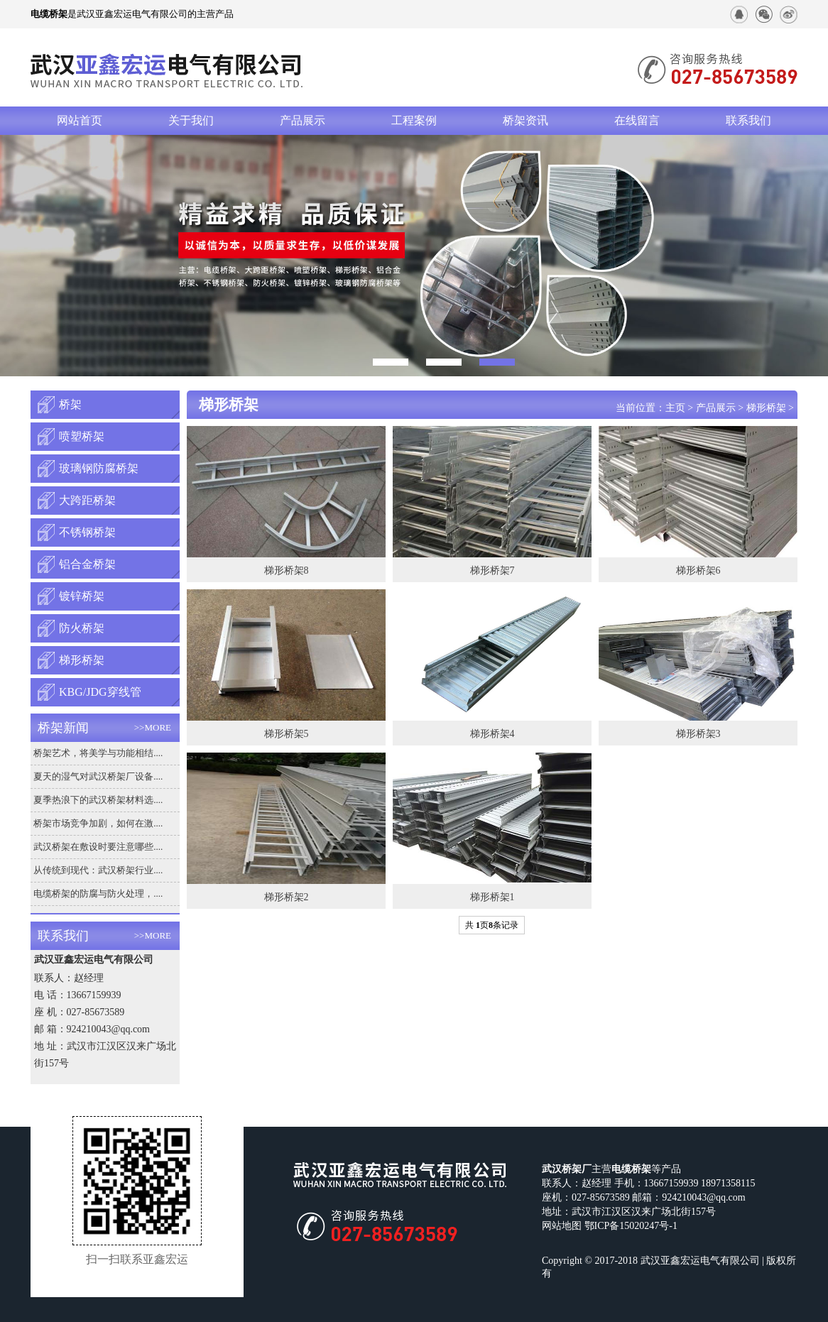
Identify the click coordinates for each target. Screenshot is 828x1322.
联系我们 (748, 120)
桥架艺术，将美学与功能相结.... (98, 753)
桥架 (70, 404)
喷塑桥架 (81, 436)
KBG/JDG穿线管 (100, 692)
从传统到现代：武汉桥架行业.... (98, 870)
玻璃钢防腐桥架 (98, 468)
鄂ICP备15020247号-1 (630, 1225)
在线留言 (637, 120)
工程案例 (414, 120)
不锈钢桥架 (87, 532)
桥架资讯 (525, 120)
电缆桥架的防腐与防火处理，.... (98, 893)
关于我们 (191, 120)
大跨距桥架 (87, 500)
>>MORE (152, 727)
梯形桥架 (81, 660)
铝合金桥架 (87, 564)
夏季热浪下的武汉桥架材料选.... (98, 799)
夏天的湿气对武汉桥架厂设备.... (98, 776)
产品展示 (302, 120)
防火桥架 (81, 628)
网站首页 (79, 120)
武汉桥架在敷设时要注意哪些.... (98, 846)
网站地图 (562, 1225)
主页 (675, 408)
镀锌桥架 (81, 596)
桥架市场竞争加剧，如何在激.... (98, 823)
